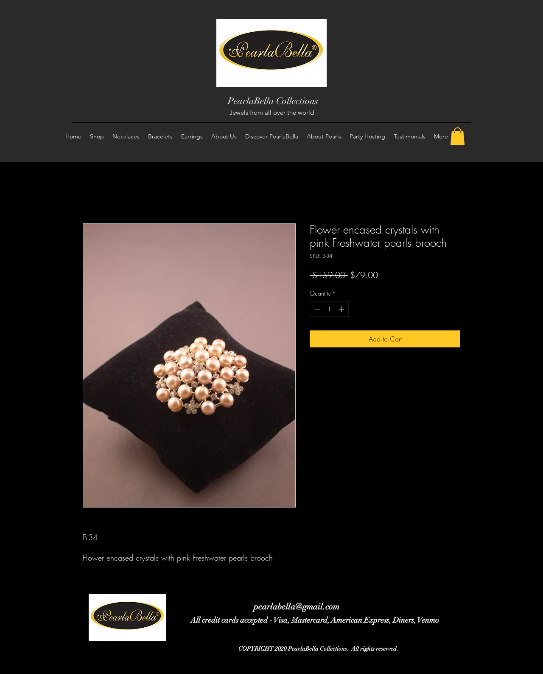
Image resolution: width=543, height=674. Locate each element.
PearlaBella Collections (273, 101)
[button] (457, 136)
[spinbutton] (329, 309)
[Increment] (342, 309)
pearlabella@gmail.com (296, 606)
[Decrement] (316, 309)
